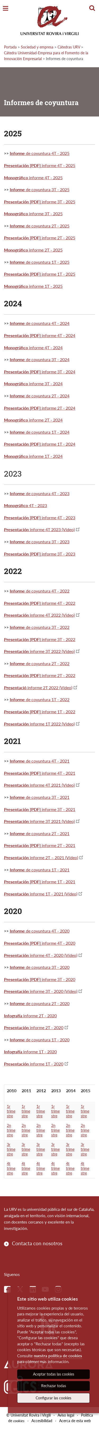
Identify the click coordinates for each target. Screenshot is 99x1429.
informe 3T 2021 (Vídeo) (39, 821)
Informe (17, 869)
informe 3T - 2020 (39, 979)
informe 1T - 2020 (30, 1051)
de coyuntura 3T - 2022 (39, 627)
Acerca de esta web (75, 1420)
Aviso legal (66, 1415)
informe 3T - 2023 (39, 553)
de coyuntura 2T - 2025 (39, 225)
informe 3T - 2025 (39, 201)
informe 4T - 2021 (39, 773)
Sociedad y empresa (37, 47)
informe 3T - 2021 (39, 809)
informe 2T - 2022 (39, 675)
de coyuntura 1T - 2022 (39, 699)
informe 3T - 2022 (39, 639)
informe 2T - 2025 (39, 237)
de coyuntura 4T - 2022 (39, 590)
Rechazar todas (53, 1385)
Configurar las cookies (53, 1398)
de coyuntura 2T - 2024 (39, 395)
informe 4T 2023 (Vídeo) (39, 529)
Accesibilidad (41, 1420)
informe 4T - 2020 (39, 943)
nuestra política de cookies (58, 1355)
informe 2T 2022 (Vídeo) (38, 687)
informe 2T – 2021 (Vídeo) (41, 857)
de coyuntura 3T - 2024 (39, 359)
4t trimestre (11, 1168)
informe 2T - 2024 (39, 407)
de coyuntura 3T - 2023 (39, 541)
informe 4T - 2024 (39, 335)
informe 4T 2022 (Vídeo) (39, 614)
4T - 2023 (25, 505)
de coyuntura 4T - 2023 (39, 493)
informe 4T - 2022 (39, 603)
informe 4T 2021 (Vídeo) (39, 784)
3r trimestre (11, 1149)
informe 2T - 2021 (39, 845)
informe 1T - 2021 (39, 881)
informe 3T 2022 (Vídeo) (39, 651)
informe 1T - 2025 (39, 273)
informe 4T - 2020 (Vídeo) (40, 955)
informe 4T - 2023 (39, 517)
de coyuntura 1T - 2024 (39, 431)
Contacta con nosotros (37, 1243)
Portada (10, 47)
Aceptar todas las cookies (53, 1374)
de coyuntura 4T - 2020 (47, 930)
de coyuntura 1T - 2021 (47, 869)
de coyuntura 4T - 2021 (39, 760)
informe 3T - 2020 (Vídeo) (40, 991)
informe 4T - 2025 (39, 165)
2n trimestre (11, 1130)
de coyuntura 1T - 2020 (47, 1039)
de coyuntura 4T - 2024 (39, 323)
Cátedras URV (69, 47)
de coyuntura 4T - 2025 (39, 153)
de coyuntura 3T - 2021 (39, 797)
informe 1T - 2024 (39, 443)
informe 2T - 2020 (30, 1015)
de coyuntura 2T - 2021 (39, 833)
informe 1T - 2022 (39, 711)
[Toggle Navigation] (5, 8)
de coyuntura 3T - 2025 (39, 189)
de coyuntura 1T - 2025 (39, 262)
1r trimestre (11, 1111)
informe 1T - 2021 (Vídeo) (40, 893)
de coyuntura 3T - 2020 (47, 967)
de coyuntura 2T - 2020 (47, 1003)
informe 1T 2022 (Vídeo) (39, 723)
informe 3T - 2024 (39, 371)
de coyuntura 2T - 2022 (39, 663)
